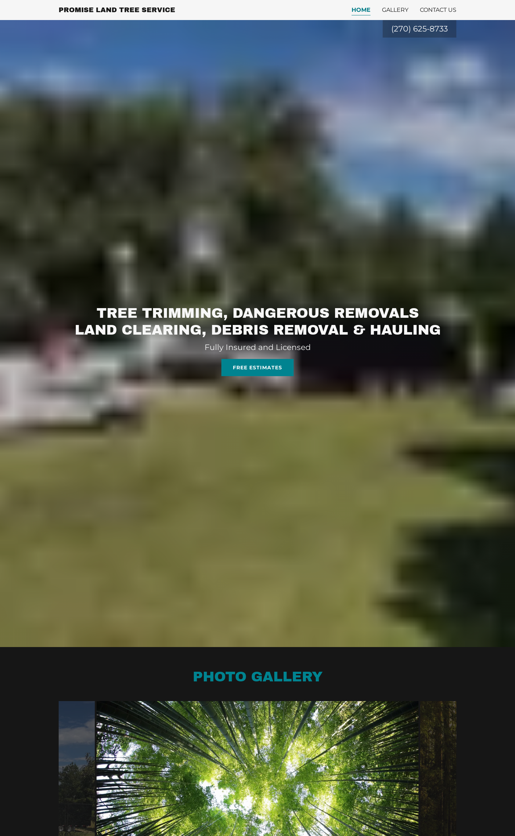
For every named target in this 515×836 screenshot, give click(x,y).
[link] (117, 10)
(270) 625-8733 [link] (419, 29)
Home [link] (361, 9)
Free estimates (257, 367)
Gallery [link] (395, 9)
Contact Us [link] (438, 9)
